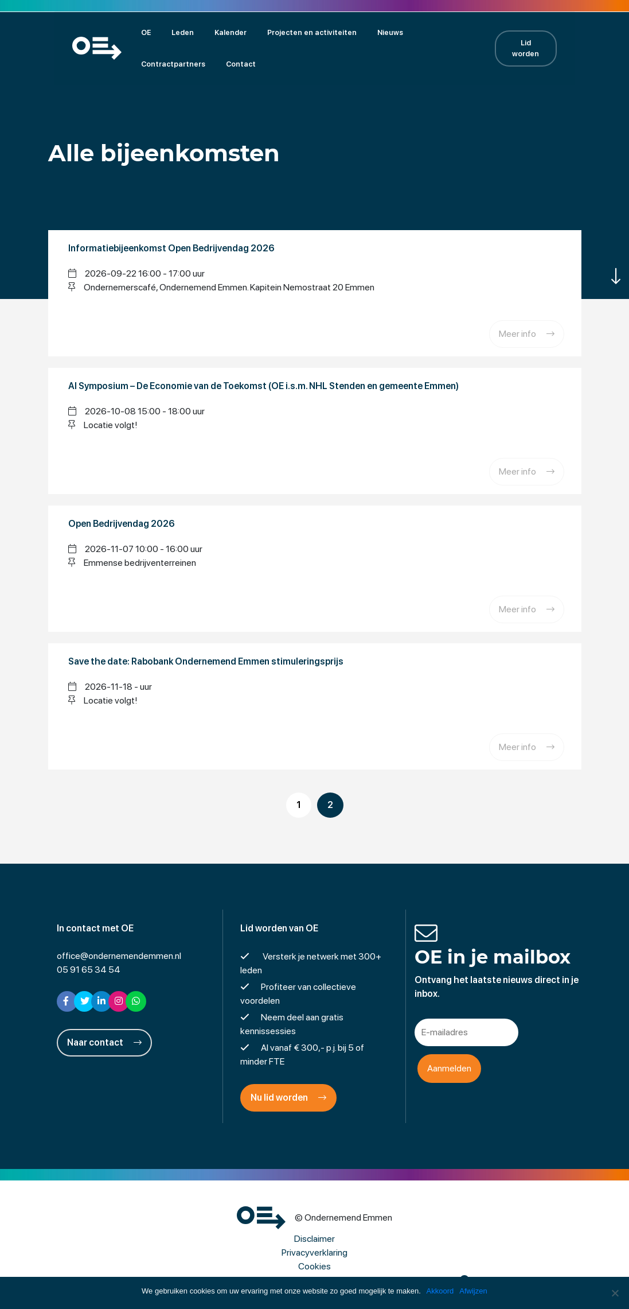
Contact (140, 63)
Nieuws (375, 32)
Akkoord (440, 1291)
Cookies (314, 1265)
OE (130, 32)
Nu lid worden (288, 1096)
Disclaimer (314, 1237)
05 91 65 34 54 (88, 968)
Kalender (215, 32)
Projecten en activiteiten (296, 32)
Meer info (526, 333)
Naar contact (104, 1041)
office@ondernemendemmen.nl (119, 954)
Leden (167, 32)
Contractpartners (440, 32)
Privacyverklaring (314, 1251)
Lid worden (538, 47)
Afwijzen (473, 1291)
